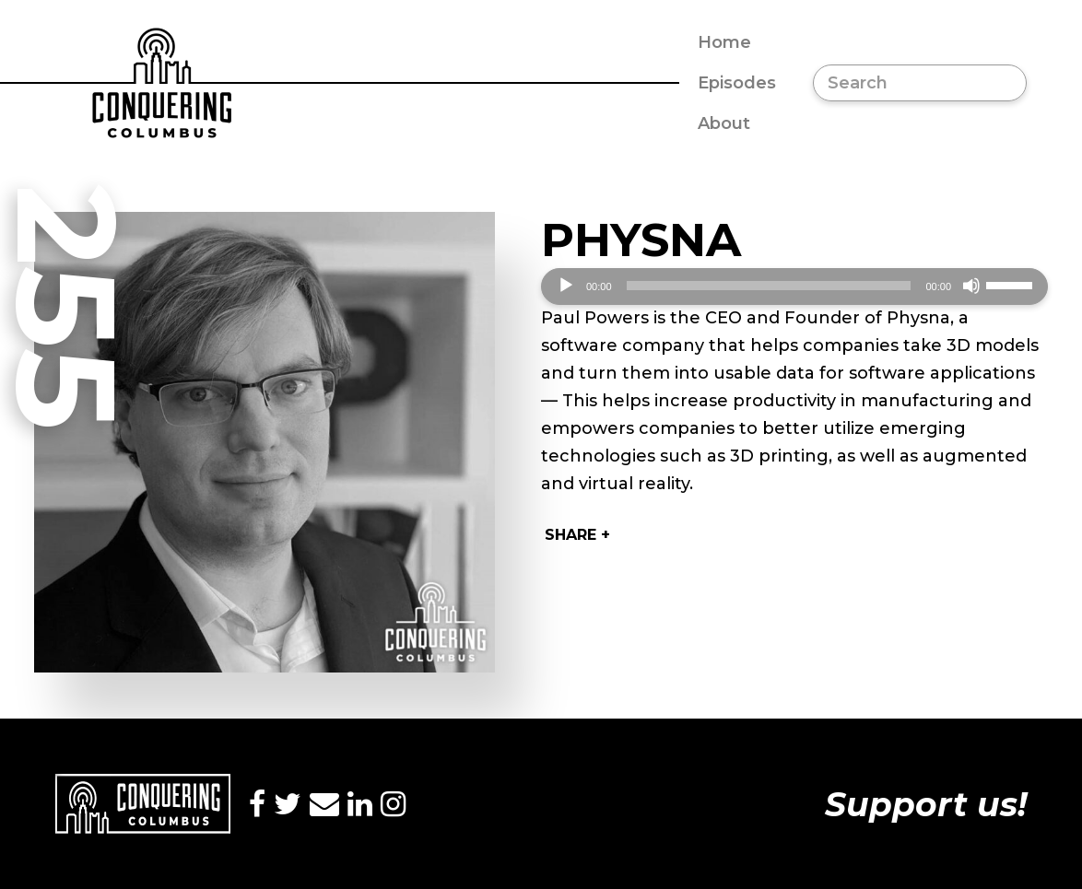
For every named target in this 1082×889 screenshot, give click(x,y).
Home (724, 42)
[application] (794, 286)
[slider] (769, 285)
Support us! (926, 804)
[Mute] (971, 285)
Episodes (737, 83)
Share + (577, 535)
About (724, 123)
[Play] (566, 285)
